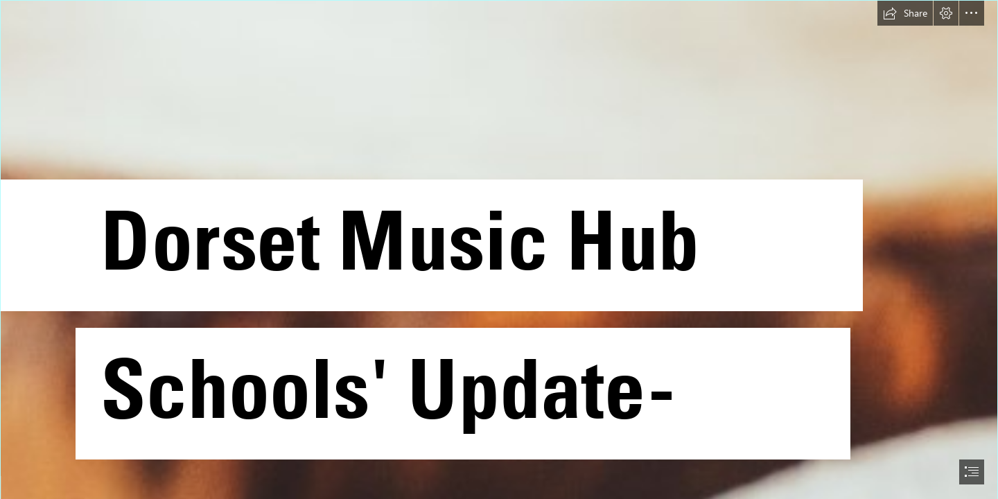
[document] (499, 249)
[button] (905, 13)
